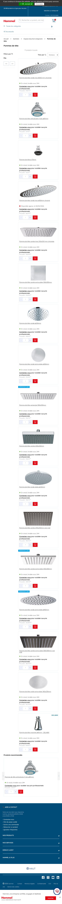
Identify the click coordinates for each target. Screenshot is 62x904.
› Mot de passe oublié (10, 822)
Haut (31, 868)
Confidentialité (41, 883)
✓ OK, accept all (26, 4)
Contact (19, 883)
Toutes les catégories (12, 26)
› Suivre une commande (11, 824)
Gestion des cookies (13, 887)
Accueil (6, 39)
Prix (5, 58)
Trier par (42, 55)
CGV (49, 883)
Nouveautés (9, 32)
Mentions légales (30, 883)
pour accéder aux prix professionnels (33, 87)
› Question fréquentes (10, 829)
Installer (51, 898)
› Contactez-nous (8, 819)
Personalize (39, 4)
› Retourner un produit (10, 827)
